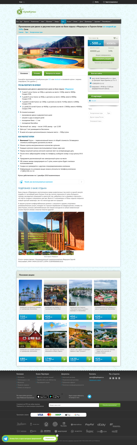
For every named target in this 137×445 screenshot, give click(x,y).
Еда (21, 21)
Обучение (49, 21)
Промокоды (89, 21)
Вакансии (21, 382)
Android (58, 79)
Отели (76, 21)
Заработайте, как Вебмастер (46, 380)
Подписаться (49, 438)
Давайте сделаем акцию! (45, 377)
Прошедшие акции (43, 382)
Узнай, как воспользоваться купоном (39, 182)
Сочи (20, 2)
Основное (24, 73)
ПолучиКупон (107, 21)
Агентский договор (68, 377)
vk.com (93, 101)
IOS (49, 79)
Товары (57, 21)
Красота (27, 21)
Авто (43, 21)
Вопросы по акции (53, 73)
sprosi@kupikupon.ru (96, 377)
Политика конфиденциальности (73, 385)
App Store (42, 396)
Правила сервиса (23, 385)
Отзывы (37, 73)
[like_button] (115, 38)
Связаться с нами (95, 380)
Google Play (54, 396)
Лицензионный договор (70, 380)
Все (17, 21)
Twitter (116, 378)
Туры (63, 21)
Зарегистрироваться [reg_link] (111, 2)
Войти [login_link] (97, 2)
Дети (82, 21)
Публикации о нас (24, 380)
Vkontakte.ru (113, 378)
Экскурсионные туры (96, 113)
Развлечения (35, 21)
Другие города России (96, 117)
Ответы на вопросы (24, 387)
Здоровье (97, 21)
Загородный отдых (95, 121)
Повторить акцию (103, 59)
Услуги (69, 21)
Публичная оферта (68, 382)
